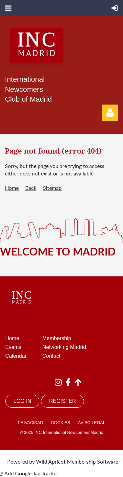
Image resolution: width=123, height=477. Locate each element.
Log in (110, 113)
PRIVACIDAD (30, 422)
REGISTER (62, 401)
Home (12, 188)
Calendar (16, 356)
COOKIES (60, 422)
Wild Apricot (51, 461)
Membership (56, 338)
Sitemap (52, 188)
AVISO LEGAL (91, 422)
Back (30, 188)
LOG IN (22, 401)
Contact (51, 356)
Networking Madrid (64, 347)
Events (13, 347)
